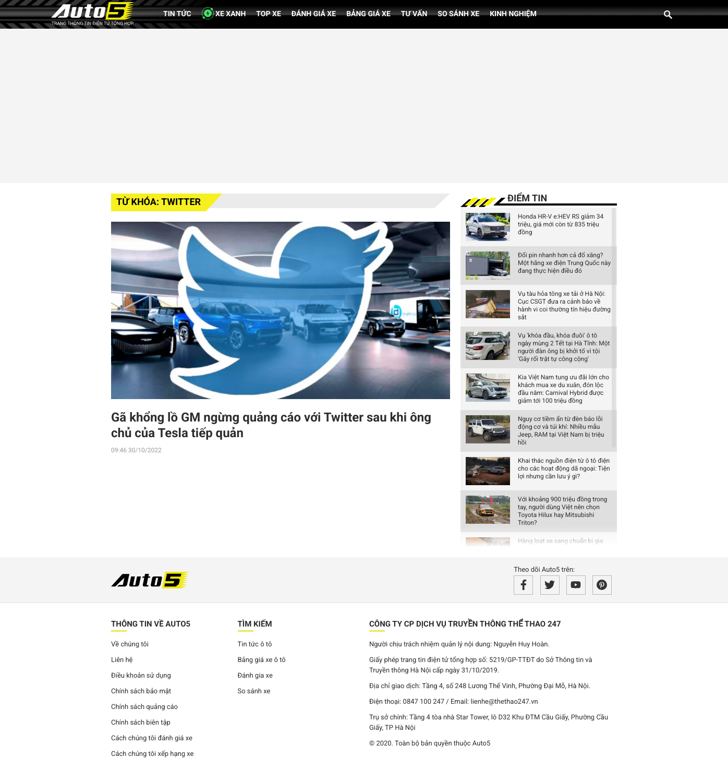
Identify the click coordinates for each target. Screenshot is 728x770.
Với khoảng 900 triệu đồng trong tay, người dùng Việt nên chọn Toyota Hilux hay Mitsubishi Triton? (562, 511)
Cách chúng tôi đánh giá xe (151, 738)
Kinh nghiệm (513, 14)
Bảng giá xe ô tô (262, 660)
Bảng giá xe (368, 14)
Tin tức (177, 14)
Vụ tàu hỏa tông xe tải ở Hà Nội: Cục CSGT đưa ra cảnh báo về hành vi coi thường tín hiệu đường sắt (564, 305)
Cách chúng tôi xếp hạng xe (152, 754)
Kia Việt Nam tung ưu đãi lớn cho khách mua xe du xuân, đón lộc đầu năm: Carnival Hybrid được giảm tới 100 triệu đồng (563, 389)
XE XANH (224, 13)
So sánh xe (458, 14)
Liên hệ (122, 660)
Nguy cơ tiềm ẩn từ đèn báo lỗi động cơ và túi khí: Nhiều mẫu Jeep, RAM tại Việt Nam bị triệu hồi (561, 430)
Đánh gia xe (255, 676)
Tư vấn (414, 14)
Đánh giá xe (314, 14)
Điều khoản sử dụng (141, 676)
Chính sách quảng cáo (144, 707)
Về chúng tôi (130, 644)
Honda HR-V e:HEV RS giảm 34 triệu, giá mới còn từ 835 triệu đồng (560, 224)
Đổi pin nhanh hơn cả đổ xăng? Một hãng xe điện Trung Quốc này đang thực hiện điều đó (564, 262)
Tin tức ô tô (255, 644)
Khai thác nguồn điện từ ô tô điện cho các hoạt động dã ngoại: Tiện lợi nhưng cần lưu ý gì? (564, 468)
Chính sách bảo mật (141, 691)
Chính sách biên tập (141, 723)
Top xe (268, 14)
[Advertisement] (364, 104)
